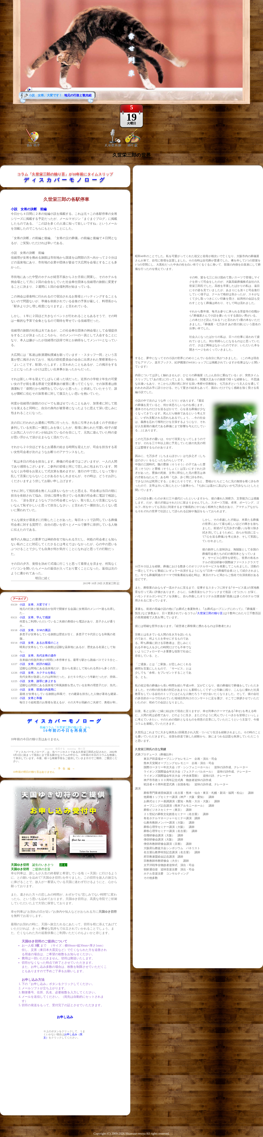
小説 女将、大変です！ (35, 604)
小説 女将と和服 (31, 698)
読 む (63, 864)
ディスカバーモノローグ (65, 180)
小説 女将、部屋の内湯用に (38, 689)
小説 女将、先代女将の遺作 (38, 655)
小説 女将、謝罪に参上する (38, 681)
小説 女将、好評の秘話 (35, 664)
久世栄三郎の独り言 (210, 613)
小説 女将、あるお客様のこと (39, 642)
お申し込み (65, 1017)
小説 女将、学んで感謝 (35, 617)
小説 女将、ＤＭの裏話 (35, 630)
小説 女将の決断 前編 (29, 209)
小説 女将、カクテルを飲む (38, 672)
